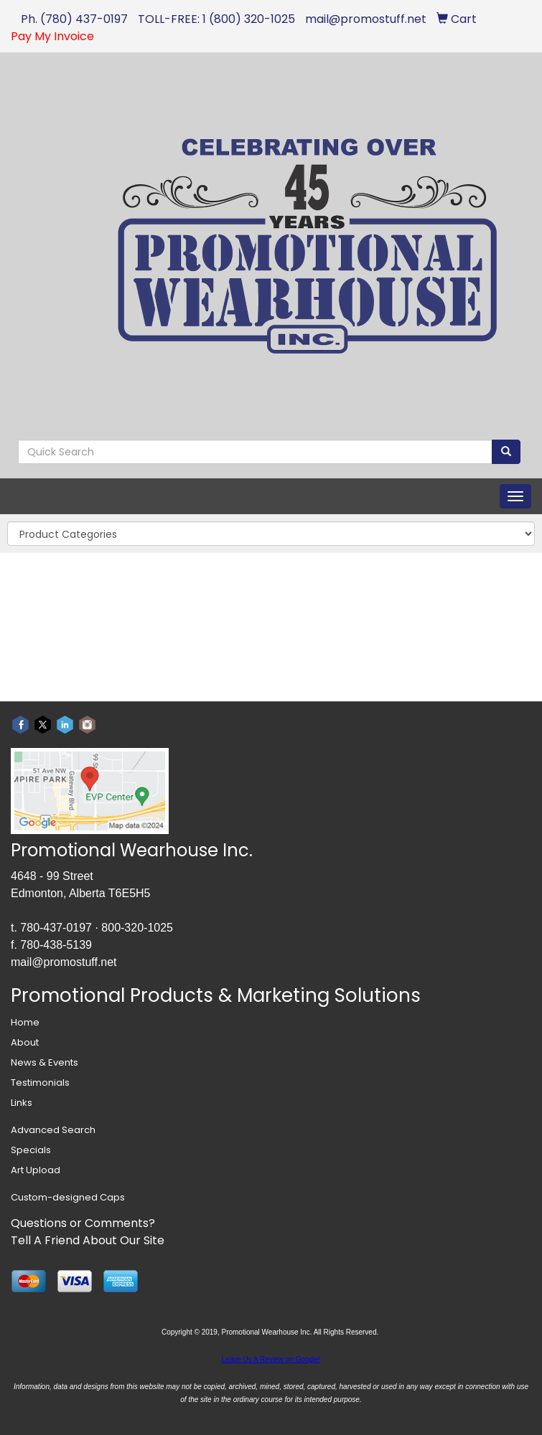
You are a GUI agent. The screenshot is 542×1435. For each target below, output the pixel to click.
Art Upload (35, 1170)
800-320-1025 (137, 928)
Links (21, 1102)
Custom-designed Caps (68, 1197)
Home (25, 1022)
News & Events (44, 1062)
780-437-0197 (56, 928)
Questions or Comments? (83, 1223)
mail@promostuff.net (64, 962)
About (25, 1042)
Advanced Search (53, 1130)
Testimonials (40, 1082)
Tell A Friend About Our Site (87, 1240)
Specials (31, 1150)
